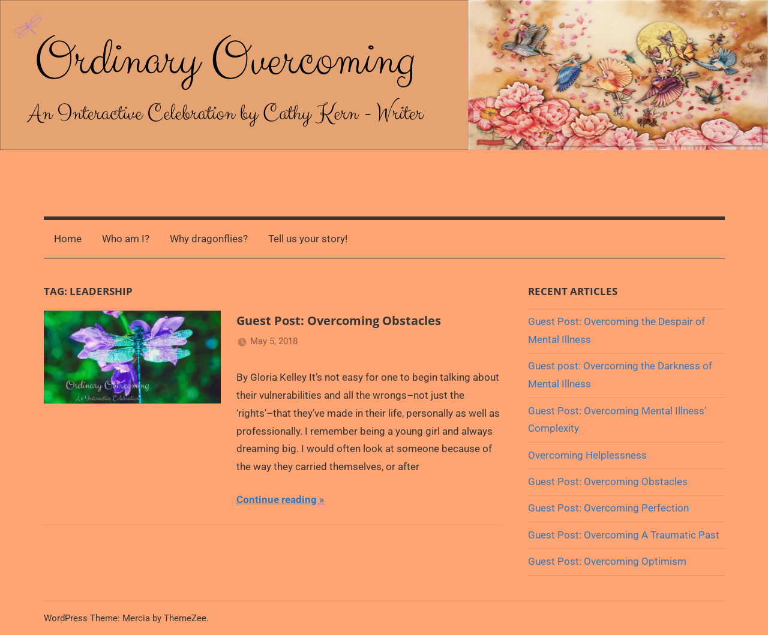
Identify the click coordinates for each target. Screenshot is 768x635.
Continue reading (276, 499)
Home (68, 239)
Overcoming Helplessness (587, 455)
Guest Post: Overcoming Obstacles (338, 320)
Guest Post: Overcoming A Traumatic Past (623, 535)
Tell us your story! (307, 239)
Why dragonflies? (209, 239)
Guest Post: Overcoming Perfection (608, 508)
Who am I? (125, 239)
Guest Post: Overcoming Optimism (607, 561)
